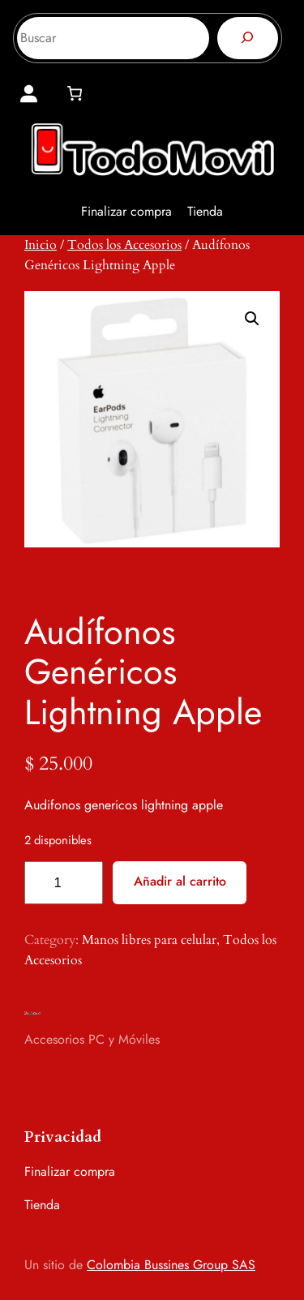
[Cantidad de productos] (63, 882)
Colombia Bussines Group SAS (171, 1264)
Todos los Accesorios (124, 245)
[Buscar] (247, 38)
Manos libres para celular (149, 940)
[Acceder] (29, 93)
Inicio (40, 245)
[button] (252, 318)
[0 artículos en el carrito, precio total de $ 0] (74, 93)
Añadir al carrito (180, 881)
